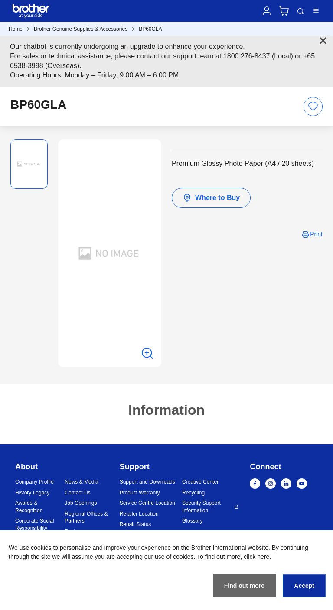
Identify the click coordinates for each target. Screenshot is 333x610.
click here (256, 556)
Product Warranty (140, 493)
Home (16, 29)
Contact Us (77, 493)
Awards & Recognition (28, 506)
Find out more (244, 585)
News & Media (81, 482)
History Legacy (32, 493)
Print (316, 234)
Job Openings (81, 503)
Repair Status (135, 524)
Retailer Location (139, 514)
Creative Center (200, 482)
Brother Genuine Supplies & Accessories (80, 29)
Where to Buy (211, 198)
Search (300, 11)
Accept (304, 585)
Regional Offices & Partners (86, 517)
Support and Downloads (147, 482)
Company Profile (34, 482)
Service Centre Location (147, 503)
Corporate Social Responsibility (34, 524)
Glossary (192, 521)
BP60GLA (150, 29)
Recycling (193, 493)
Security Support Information (201, 506)
